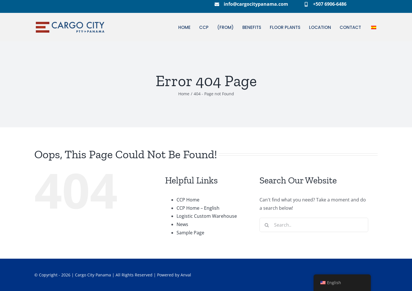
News (182, 224)
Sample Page (190, 232)
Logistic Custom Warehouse (207, 216)
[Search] (267, 225)
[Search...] (314, 225)
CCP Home (188, 200)
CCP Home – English (198, 208)
